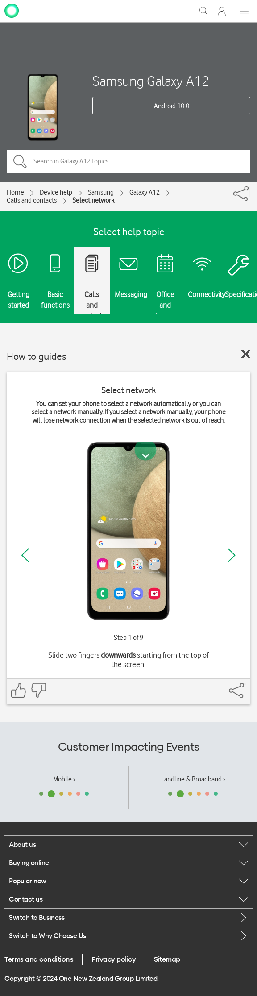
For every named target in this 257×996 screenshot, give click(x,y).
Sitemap (167, 959)
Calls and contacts (32, 200)
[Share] (249, 191)
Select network (93, 200)
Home (15, 192)
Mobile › (64, 779)
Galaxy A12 (144, 192)
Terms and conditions (38, 959)
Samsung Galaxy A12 (150, 81)
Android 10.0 (171, 106)
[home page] (11, 10)
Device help (56, 192)
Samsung (101, 192)
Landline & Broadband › (193, 779)
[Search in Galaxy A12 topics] (128, 161)
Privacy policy (113, 959)
